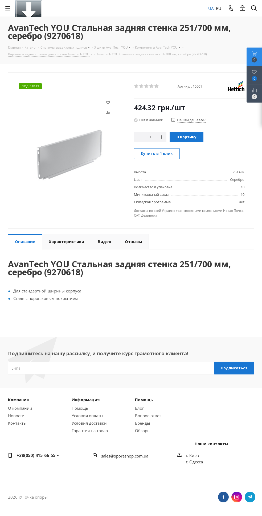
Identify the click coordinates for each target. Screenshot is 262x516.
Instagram (236, 497)
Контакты (17, 423)
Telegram (250, 497)
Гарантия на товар (90, 430)
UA (211, 8)
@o (113, 456)
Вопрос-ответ (148, 415)
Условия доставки (89, 423)
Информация (86, 399)
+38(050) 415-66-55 (36, 455)
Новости (16, 415)
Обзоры (142, 430)
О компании (20, 408)
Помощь (80, 408)
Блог (139, 408)
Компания (18, 399)
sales (105, 456)
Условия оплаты (87, 415)
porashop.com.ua (132, 456)
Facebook (223, 497)
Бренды (142, 423)
